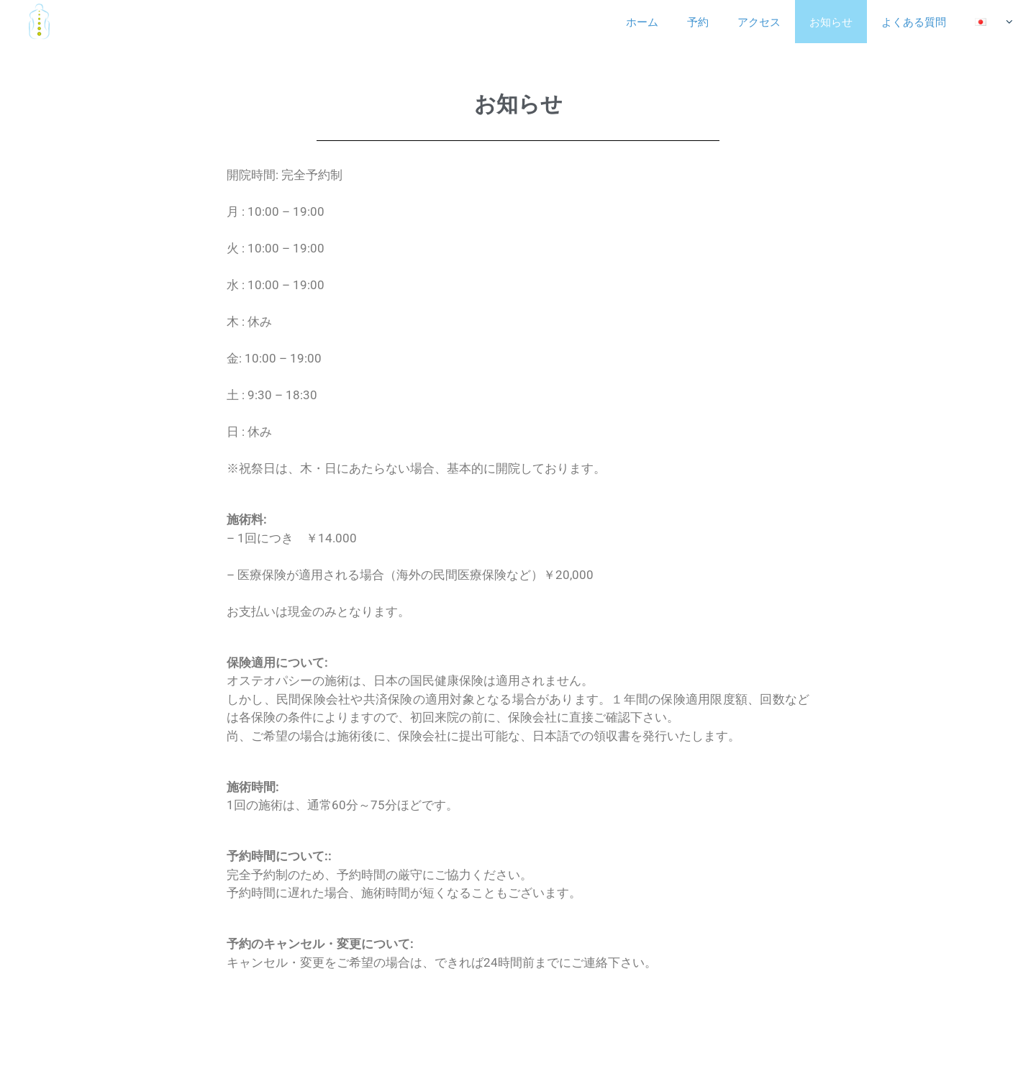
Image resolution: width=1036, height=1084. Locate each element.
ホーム (642, 21)
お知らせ (831, 21)
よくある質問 (913, 21)
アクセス (759, 21)
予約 (698, 21)
